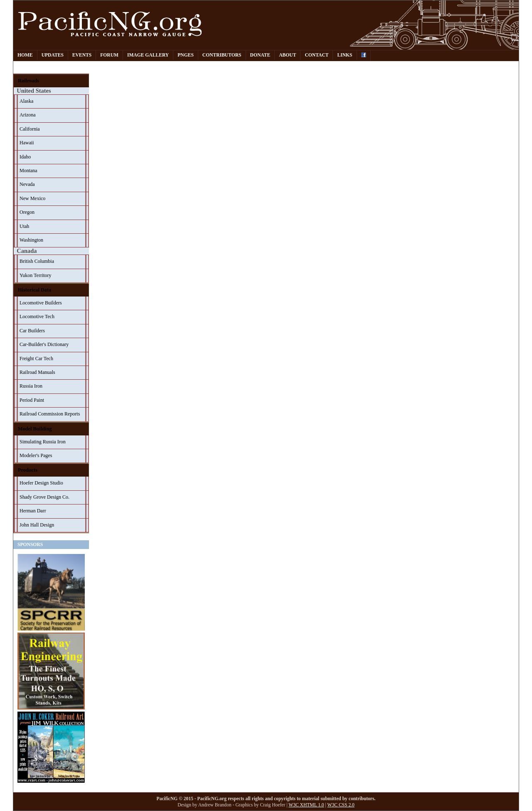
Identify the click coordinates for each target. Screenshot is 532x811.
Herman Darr (33, 511)
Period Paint (32, 400)
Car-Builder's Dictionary (44, 344)
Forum (109, 55)
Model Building (35, 429)
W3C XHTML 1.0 (306, 805)
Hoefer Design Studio (41, 483)
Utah (24, 226)
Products (27, 470)
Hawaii (27, 143)
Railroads (28, 81)
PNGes (185, 55)
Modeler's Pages (36, 455)
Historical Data (34, 290)
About (287, 55)
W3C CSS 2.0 (341, 805)
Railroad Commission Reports (50, 414)
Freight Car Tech (36, 358)
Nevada (27, 184)
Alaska (26, 101)
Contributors (221, 55)
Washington (31, 240)
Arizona (28, 115)
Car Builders (32, 331)
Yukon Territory (36, 275)
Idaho (25, 157)
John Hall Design (37, 525)
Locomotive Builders (41, 303)
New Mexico (32, 198)
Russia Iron (31, 386)
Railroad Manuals (37, 372)
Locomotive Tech (37, 316)
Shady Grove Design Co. (44, 497)
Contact (316, 55)
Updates (53, 55)
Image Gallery (148, 55)
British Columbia (37, 261)
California (30, 129)
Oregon (27, 212)
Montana (28, 170)
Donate (260, 55)
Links (344, 55)
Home (25, 55)
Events (81, 55)
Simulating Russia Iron (43, 442)
